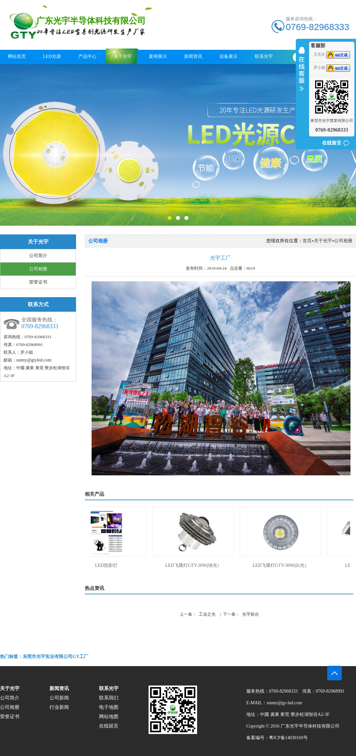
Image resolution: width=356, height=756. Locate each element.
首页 (307, 240)
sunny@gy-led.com (284, 702)
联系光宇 (264, 56)
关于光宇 (123, 56)
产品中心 (87, 56)
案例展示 (158, 56)
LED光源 (52, 56)
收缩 (301, 73)
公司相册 (38, 268)
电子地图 (108, 707)
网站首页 (17, 56)
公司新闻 (59, 697)
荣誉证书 (38, 282)
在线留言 (331, 143)
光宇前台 (250, 614)
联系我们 (108, 697)
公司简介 (38, 255)
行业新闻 (59, 707)
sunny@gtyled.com (33, 360)
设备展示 (228, 56)
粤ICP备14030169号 (288, 737)
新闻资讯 (193, 56)
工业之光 (207, 614)
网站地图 (108, 716)
